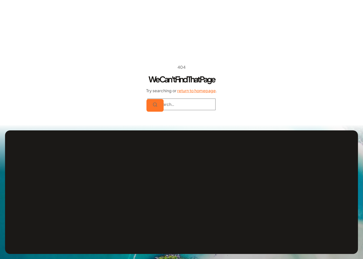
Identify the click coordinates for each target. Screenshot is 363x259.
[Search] (155, 105)
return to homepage (196, 90)
